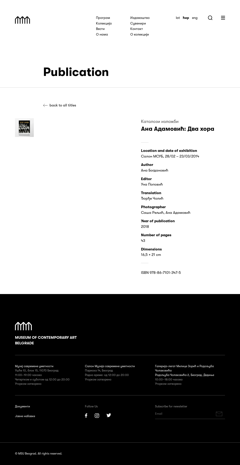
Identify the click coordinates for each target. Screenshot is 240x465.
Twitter (109, 415)
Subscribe (219, 414)
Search (210, 18)
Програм (103, 18)
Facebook (86, 415)
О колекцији (139, 34)
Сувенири (138, 23)
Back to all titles (63, 105)
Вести (100, 29)
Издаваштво (140, 18)
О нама (102, 34)
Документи (22, 406)
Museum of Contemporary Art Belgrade (46, 333)
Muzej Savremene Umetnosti (22, 20)
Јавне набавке (25, 416)
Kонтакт (136, 29)
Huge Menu (223, 17)
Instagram (97, 415)
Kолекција (104, 23)
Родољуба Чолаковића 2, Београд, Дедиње (184, 375)
